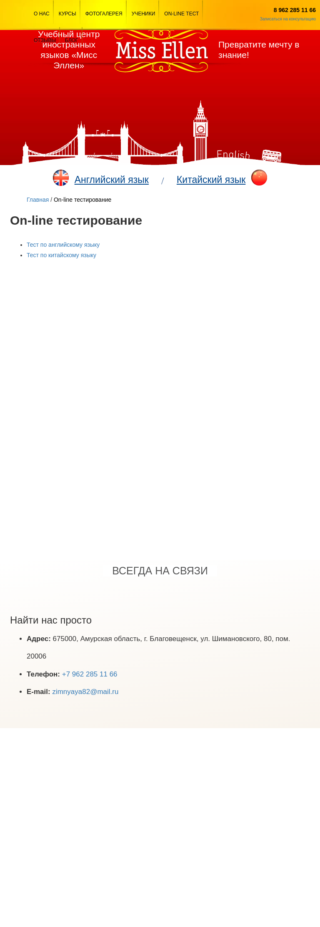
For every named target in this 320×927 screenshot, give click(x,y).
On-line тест (181, 14)
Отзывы (45, 40)
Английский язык (112, 179)
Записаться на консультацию (288, 19)
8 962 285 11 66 (295, 10)
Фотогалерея (103, 14)
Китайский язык (211, 179)
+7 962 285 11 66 (90, 674)
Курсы (67, 14)
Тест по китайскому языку (61, 255)
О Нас (42, 14)
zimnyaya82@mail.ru (85, 692)
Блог (71, 40)
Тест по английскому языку (63, 244)
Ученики (143, 14)
